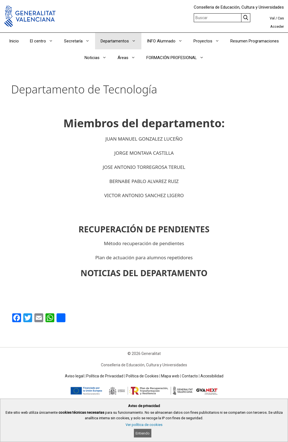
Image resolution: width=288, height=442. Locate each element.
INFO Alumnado (167, 41)
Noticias (98, 57)
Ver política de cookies (144, 425)
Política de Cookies (142, 376)
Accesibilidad (211, 376)
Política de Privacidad (104, 376)
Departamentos (121, 41)
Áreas (129, 57)
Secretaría (79, 41)
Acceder (277, 26)
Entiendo (143, 433)
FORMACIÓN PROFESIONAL (177, 57)
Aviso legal (74, 376)
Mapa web (170, 376)
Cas (281, 18)
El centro (44, 41)
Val (272, 18)
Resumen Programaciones (254, 41)
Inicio (14, 41)
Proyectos (209, 41)
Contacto (190, 376)
